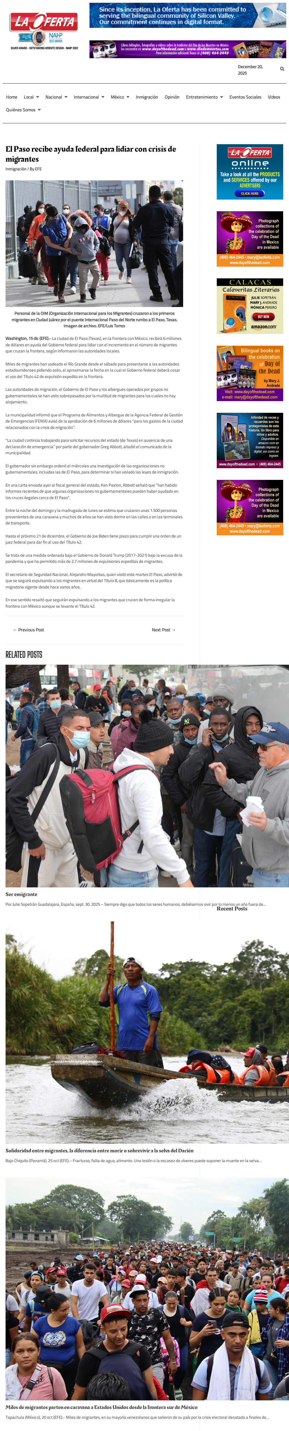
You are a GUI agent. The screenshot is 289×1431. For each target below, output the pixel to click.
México (120, 97)
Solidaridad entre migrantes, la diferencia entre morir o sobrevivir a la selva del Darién (99, 1151)
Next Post (164, 629)
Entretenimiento (204, 97)
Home (11, 97)
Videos (274, 97)
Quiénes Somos (23, 109)
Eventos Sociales (245, 97)
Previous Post (28, 629)
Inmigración (147, 97)
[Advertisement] (250, 630)
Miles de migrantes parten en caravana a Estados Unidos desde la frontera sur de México (102, 1407)
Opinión (172, 97)
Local (31, 97)
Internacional (89, 97)
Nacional (56, 97)
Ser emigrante (21, 894)
